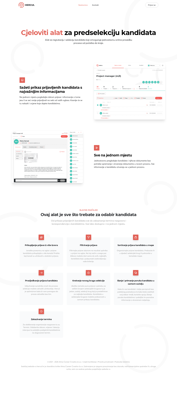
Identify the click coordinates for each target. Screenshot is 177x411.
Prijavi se (152, 5)
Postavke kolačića (122, 362)
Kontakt (95, 5)
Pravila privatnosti (105, 362)
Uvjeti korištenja (89, 362)
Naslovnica (83, 5)
